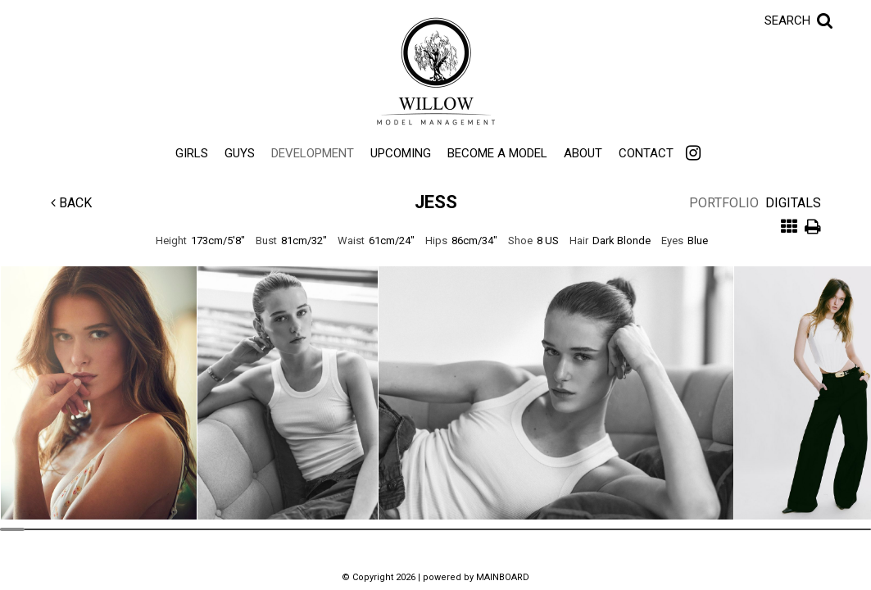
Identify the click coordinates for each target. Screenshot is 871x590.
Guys (240, 153)
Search (787, 20)
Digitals (793, 203)
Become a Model (497, 153)
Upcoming (400, 153)
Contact (646, 153)
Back (71, 203)
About (583, 153)
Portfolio (724, 203)
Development (312, 153)
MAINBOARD (502, 577)
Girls (191, 153)
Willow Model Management (435, 71)
